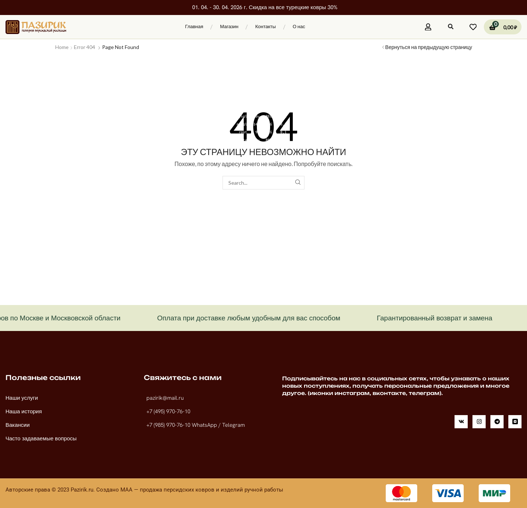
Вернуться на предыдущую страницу (428, 47)
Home (62, 47)
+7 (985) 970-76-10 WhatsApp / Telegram (195, 425)
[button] (314, 26)
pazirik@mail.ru (165, 398)
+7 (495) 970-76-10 (168, 411)
